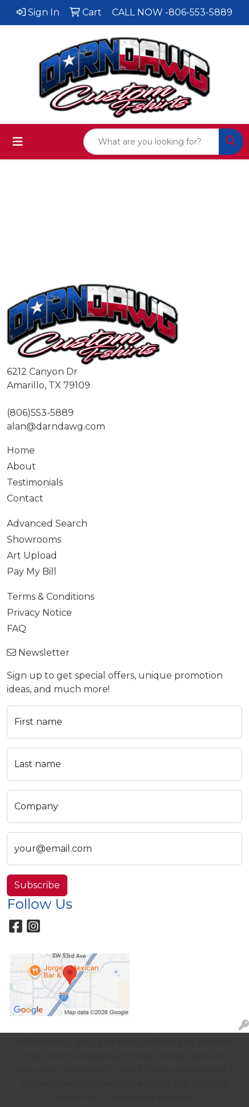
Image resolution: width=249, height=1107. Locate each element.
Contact (25, 498)
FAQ (16, 628)
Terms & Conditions (50, 596)
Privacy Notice (39, 612)
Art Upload (32, 555)
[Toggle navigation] (18, 142)
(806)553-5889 (40, 412)
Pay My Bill (32, 571)
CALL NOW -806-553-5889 (172, 12)
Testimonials (35, 482)
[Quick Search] (151, 142)
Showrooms (34, 539)
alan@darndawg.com (56, 426)
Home (21, 450)
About (21, 466)
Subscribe (37, 885)
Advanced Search (47, 523)
